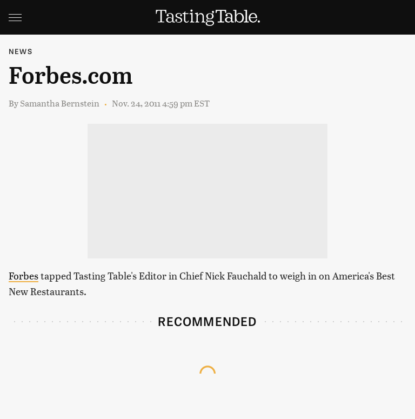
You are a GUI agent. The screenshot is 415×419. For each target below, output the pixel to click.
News (20, 51)
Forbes (23, 275)
